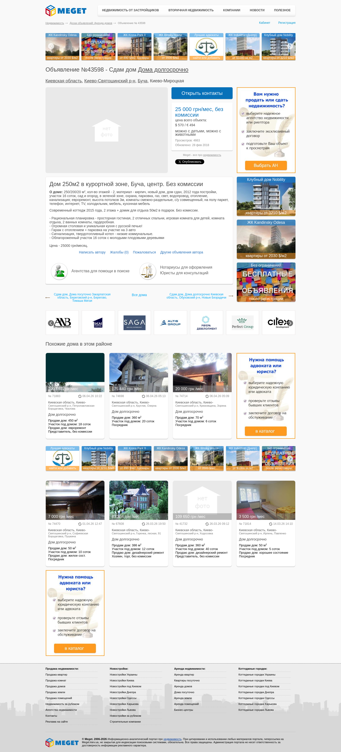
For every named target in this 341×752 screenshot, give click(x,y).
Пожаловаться (144, 252)
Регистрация (287, 23)
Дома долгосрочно (163, 69)
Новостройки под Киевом (125, 686)
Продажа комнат (55, 680)
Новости (257, 10)
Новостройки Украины (123, 674)
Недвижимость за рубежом (62, 703)
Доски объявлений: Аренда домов (91, 23)
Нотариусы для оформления (186, 267)
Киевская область (63, 80)
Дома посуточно (184, 692)
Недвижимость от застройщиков (130, 10)
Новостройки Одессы (123, 698)
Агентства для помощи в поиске (100, 271)
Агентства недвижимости (61, 709)
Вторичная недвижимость (191, 10)
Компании (231, 10)
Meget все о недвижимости (62, 742)
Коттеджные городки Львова (256, 709)
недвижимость (212, 154)
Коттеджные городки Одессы (256, 698)
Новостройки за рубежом (125, 715)
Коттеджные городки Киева (255, 680)
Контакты (51, 715)
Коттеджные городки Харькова (258, 703)
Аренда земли (183, 698)
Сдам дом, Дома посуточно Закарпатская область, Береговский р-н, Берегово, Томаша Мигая (82, 297)
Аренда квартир (184, 674)
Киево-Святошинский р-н (109, 80)
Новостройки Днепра (123, 692)
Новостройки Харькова (124, 703)
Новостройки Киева (122, 680)
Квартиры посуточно (187, 680)
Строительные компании (125, 721)
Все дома (139, 295)
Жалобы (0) (119, 252)
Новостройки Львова (123, 709)
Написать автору (92, 252)
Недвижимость (54, 23)
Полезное (282, 10)
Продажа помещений (58, 698)
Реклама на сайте (56, 721)
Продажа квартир (56, 674)
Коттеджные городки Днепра (256, 692)
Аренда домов (183, 686)
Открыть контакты (202, 93)
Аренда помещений (186, 703)
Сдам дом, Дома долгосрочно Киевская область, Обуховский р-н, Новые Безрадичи (196, 296)
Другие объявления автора (181, 252)
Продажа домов (55, 686)
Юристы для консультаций (184, 273)
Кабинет (264, 23)
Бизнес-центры (183, 709)
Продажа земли (55, 692)
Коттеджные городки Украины (257, 674)
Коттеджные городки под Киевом (259, 686)
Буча (143, 80)
